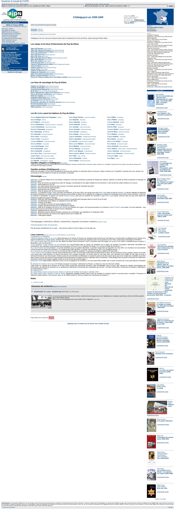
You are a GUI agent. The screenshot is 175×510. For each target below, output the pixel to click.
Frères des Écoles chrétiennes (41, 94)
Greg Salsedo (162, 231)
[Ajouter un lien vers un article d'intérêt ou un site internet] (59, 235)
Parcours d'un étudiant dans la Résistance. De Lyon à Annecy (165, 247)
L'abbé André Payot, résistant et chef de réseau (49, 273)
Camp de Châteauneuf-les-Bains (42, 64)
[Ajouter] (44, 176)
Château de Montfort (38, 87)
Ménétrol (52, 70)
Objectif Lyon (171, 405)
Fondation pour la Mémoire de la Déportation (169, 279)
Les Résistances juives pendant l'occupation (163, 131)
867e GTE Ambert (37, 61)
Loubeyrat (52, 72)
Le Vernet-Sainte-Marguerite (49, 91)
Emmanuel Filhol (162, 180)
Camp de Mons (36, 66)
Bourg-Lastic (51, 62)
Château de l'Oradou (38, 86)
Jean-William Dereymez (164, 302)
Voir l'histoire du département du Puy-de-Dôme (43, 34)
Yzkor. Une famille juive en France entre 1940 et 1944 (165, 215)
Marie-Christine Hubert (163, 179)
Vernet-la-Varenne (54, 87)
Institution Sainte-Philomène (41, 99)
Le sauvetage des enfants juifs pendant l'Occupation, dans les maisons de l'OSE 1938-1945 (166, 167)
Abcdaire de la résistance (164, 353)
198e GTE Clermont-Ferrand (40, 50)
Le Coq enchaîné (37, 248)
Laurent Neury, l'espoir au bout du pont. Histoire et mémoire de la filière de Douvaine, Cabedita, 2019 (65, 272)
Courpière (53, 97)
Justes (40, 113)
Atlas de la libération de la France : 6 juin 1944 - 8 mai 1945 (165, 322)
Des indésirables (163, 458)
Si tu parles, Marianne (164, 421)
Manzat (50, 59)
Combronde (60, 52)
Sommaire (34, 29)
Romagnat (134, 183)
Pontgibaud (59, 94)
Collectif (158, 335)
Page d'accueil (4, 13)
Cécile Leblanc (161, 486)
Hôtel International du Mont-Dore (42, 74)
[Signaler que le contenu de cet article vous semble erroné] (88, 323)
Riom (53, 75)
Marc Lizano (161, 230)
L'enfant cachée (163, 233)
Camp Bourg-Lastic (37, 62)
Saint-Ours (52, 54)
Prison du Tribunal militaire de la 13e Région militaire (49, 77)
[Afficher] (40, 29)
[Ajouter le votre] (102, 221)
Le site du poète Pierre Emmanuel (43, 241)
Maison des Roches (61, 207)
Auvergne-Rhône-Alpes (155, 27)
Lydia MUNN (160, 385)
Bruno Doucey (161, 419)
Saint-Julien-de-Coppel (48, 100)
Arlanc (46, 69)
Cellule (56, 99)
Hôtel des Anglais (37, 96)
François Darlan (69, 196)
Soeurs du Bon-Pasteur (39, 105)
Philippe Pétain (52, 192)
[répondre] (96, 299)
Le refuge (160, 388)
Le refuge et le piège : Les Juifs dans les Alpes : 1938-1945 (165, 305)
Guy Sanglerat (161, 244)
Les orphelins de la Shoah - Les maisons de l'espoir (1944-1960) (165, 471)
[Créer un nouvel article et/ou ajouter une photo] (43, 25)
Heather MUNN (161, 386)
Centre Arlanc (35, 69)
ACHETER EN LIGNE (162, 108)
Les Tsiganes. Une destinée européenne (164, 114)
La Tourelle (34, 100)
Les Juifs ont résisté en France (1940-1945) (166, 371)
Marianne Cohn (37, 260)
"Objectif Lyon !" (38, 270)
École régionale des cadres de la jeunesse (45, 92)
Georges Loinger (163, 128)
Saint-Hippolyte (141, 21)
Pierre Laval (103, 192)
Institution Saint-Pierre (38, 97)
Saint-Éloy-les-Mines (61, 58)
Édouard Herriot (77, 246)
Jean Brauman (161, 147)
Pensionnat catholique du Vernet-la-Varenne (46, 102)
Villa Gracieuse (36, 107)
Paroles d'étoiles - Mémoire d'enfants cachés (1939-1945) (163, 340)
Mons (46, 66)
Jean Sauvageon (162, 456)
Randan (49, 48)
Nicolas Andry (170, 402)
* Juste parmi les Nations (8, 507)
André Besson (161, 261)
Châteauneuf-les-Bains (40, 53)
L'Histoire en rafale (38, 282)
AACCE (161, 368)
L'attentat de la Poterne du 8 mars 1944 (45, 264)
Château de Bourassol (38, 70)
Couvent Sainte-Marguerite (40, 89)
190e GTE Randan (37, 48)
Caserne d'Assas (36, 67)
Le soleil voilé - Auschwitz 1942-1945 (164, 197)
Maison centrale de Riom (39, 75)
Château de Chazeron (38, 72)
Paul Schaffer (160, 94)
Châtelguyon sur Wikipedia (41, 236)
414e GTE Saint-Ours (38, 54)
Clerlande (66, 92)
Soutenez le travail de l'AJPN (15, 1)
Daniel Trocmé (114, 207)
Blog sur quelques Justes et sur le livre (45, 238)
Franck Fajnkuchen (163, 212)
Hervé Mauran (161, 455)
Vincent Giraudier (162, 453)
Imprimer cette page (15, 72)
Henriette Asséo (162, 111)
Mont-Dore (60, 74)
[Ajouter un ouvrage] (160, 499)
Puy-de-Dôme (151, 30)
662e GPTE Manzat (37, 59)
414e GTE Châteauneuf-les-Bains (42, 52)
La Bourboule (50, 96)
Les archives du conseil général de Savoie (45, 251)
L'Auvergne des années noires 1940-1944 (165, 438)
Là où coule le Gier (38, 252)
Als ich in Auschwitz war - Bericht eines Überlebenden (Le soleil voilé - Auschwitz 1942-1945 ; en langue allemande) (164, 100)
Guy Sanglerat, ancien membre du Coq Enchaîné (49, 244)
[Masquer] (40, 30)
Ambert (49, 61)
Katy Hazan (163, 161)
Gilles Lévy (160, 436)
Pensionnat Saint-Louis (39, 104)
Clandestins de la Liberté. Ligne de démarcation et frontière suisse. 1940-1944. (165, 265)
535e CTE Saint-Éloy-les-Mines (41, 58)
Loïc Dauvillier (162, 228)
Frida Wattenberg (162, 146)
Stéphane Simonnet (163, 319)
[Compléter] (64, 163)
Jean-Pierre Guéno (162, 337)
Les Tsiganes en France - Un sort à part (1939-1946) (165, 183)
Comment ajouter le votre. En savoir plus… (45, 225)
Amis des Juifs (162, 488)
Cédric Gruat (160, 485)
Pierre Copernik (160, 352)
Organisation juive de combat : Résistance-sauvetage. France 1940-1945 (164, 151)
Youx (46, 56)
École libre (34, 91)
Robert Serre (161, 452)
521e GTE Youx (36, 56)
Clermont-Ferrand (59, 50)
